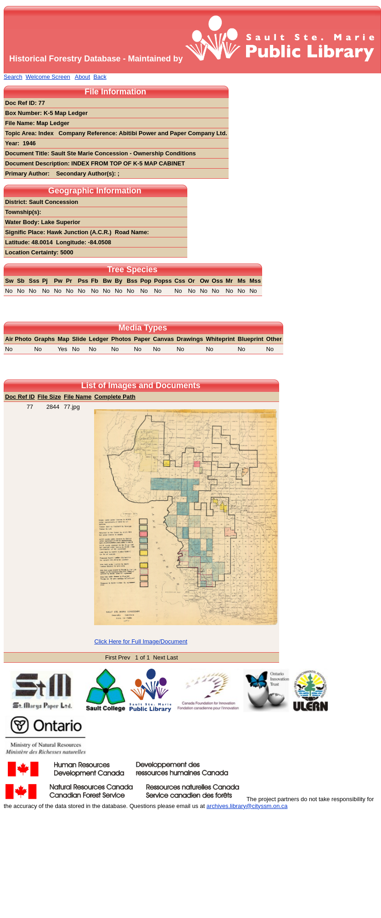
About (82, 76)
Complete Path (114, 396)
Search (13, 76)
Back (99, 76)
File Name (77, 396)
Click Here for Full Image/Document (140, 641)
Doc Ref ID (20, 396)
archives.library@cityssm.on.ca (247, 806)
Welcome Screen (48, 76)
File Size (49, 396)
